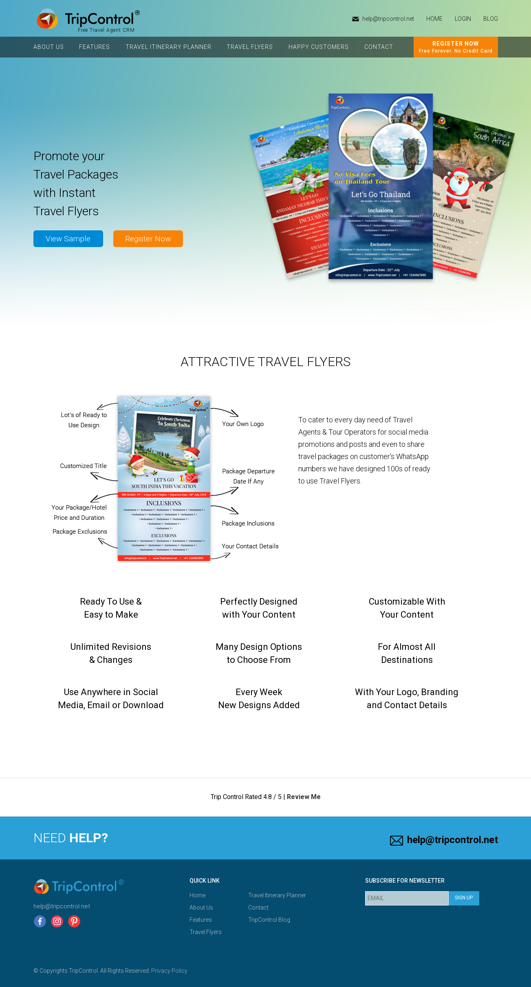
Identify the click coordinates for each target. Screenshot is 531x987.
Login (463, 18)
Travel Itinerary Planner (169, 47)
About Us (48, 47)
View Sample (68, 238)
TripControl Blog (269, 919)
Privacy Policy (169, 970)
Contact (378, 47)
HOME (434, 18)
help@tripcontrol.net (388, 18)
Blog (490, 18)
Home (197, 895)
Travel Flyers (250, 47)
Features (94, 47)
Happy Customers (319, 47)
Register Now (148, 238)
